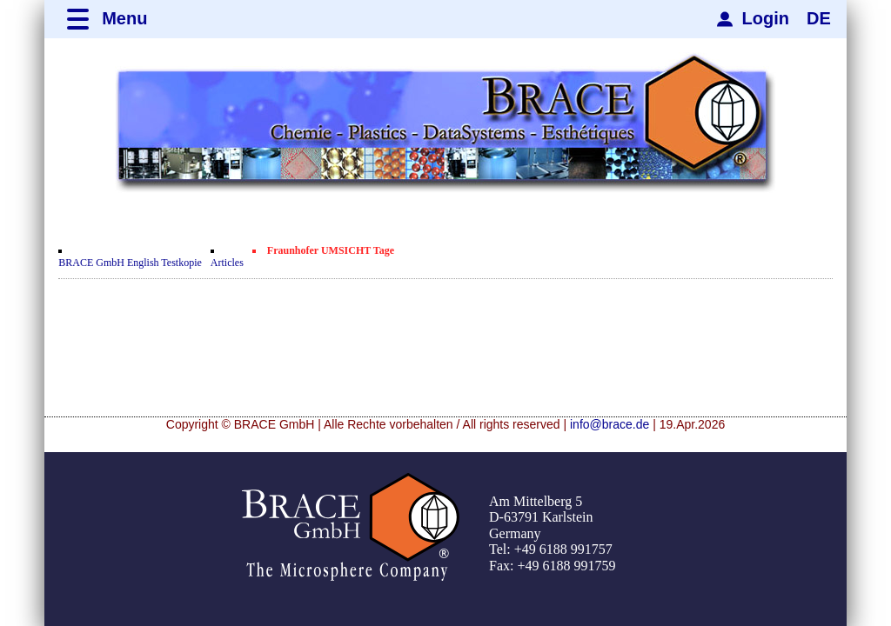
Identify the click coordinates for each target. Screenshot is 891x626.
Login (765, 18)
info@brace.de (609, 424)
